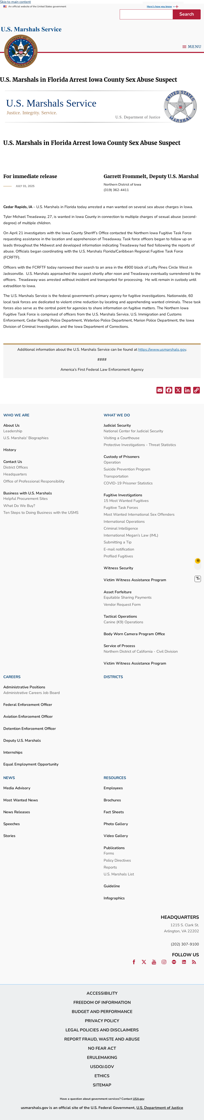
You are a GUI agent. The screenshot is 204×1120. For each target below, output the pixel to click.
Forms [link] (109, 853)
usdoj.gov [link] (102, 1067)
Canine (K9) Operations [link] (123, 622)
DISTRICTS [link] (113, 676)
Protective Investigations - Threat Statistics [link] (140, 444)
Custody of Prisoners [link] (122, 456)
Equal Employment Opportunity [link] (30, 764)
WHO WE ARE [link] (16, 415)
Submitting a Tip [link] (118, 542)
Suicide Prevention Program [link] (127, 469)
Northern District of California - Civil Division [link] (141, 651)
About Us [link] (11, 425)
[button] (159, 391)
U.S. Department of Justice (159, 1107)
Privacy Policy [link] (102, 1021)
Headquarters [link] (15, 474)
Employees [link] (113, 788)
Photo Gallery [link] (116, 823)
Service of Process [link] (119, 645)
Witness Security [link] (118, 568)
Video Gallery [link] (116, 835)
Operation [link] (112, 462)
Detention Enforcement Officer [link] (29, 728)
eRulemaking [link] (102, 1057)
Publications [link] (114, 847)
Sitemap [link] (102, 1085)
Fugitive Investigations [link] (123, 495)
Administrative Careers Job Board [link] (31, 692)
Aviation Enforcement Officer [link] (28, 716)
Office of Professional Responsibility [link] (33, 481)
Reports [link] (110, 867)
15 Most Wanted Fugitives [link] (126, 500)
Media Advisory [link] (16, 788)
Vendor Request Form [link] (122, 604)
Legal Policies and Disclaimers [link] (102, 1030)
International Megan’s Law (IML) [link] (131, 535)
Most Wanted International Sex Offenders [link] (139, 514)
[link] (21, 52)
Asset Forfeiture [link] (118, 592)
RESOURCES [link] (115, 777)
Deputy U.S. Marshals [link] (22, 740)
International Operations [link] (124, 521)
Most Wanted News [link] (20, 800)
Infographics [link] (114, 898)
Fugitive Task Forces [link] (121, 507)
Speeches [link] (11, 823)
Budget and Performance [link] (102, 1011)
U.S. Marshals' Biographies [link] (26, 437)
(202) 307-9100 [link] (185, 944)
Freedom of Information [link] (102, 1002)
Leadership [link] (12, 431)
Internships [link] (13, 752)
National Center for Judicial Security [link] (133, 431)
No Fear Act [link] (102, 1048)
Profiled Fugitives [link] (118, 556)
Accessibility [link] (102, 993)
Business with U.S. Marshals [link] (27, 493)
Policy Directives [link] (117, 860)
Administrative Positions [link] (24, 687)
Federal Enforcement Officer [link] (27, 704)
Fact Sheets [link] (114, 812)
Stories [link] (9, 835)
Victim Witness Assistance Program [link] (135, 579)
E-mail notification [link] (119, 549)
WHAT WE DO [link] (117, 415)
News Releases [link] (16, 812)
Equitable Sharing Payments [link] (128, 597)
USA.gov (138, 1099)
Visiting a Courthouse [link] (122, 437)
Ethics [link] (102, 1076)
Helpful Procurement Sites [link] (25, 498)
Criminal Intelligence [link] (121, 528)
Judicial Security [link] (117, 425)
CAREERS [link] (11, 676)
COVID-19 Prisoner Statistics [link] (128, 483)
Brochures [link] (112, 800)
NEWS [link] (9, 777)
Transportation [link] (116, 476)
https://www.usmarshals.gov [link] (162, 349)
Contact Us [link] (12, 461)
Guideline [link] (112, 886)
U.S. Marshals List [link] (119, 874)
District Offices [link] (15, 467)
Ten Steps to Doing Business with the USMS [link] (40, 512)
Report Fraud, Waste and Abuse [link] (102, 1039)
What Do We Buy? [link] (19, 505)
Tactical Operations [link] (120, 616)
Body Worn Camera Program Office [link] (134, 633)
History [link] (9, 449)
